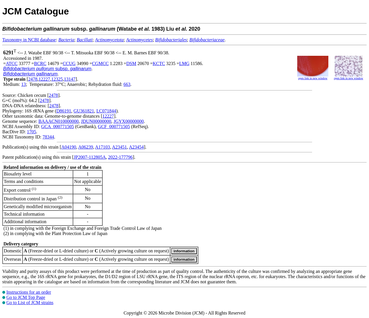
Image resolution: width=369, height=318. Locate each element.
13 (23, 84)
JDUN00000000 (96, 121)
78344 (48, 136)
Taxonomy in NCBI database (29, 39)
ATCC (12, 63)
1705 (31, 131)
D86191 (64, 110)
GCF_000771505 (114, 126)
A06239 (85, 147)
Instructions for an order (28, 292)
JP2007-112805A (90, 157)
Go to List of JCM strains (29, 302)
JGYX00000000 (129, 121)
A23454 (136, 147)
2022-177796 (120, 157)
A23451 (119, 147)
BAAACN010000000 (58, 121)
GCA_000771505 (57, 126)
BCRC (40, 63)
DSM (131, 63)
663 (126, 84)
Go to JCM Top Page (25, 297)
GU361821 (84, 110)
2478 (32, 79)
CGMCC (100, 63)
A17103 (102, 147)
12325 (57, 79)
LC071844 (106, 110)
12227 (44, 79)
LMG (184, 63)
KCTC (159, 63)
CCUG (69, 63)
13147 (70, 79)
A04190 (68, 147)
